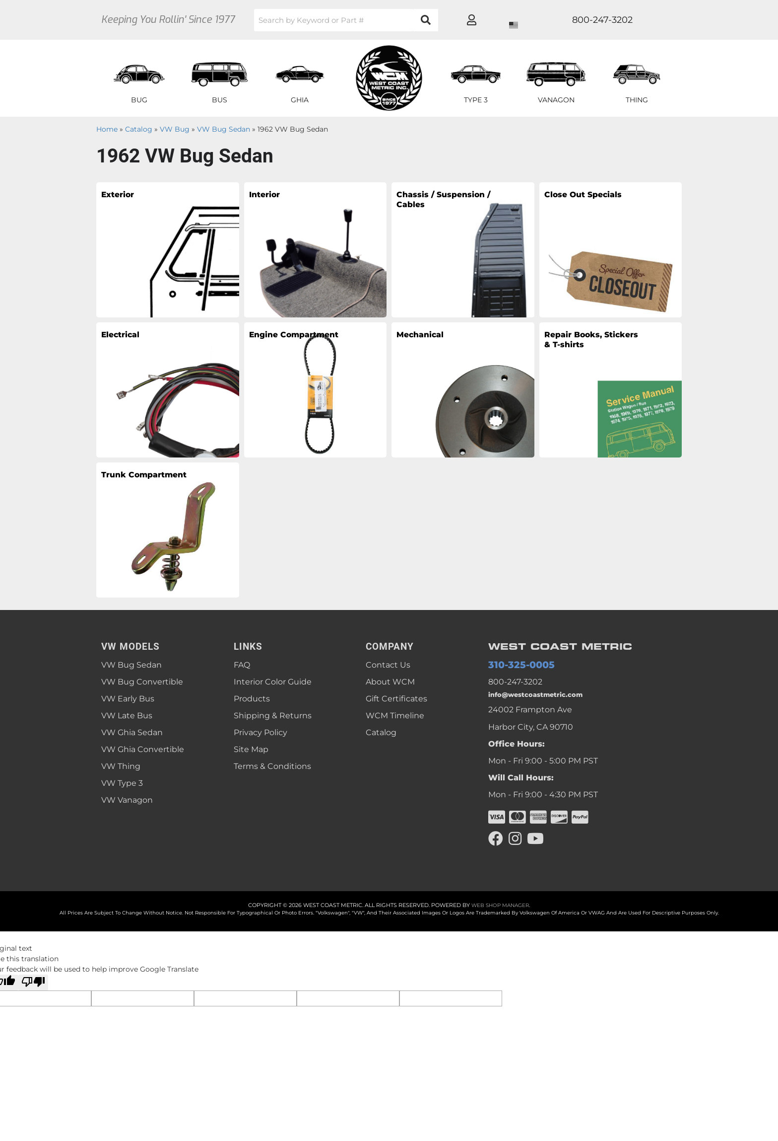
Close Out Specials (572, 204)
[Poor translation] (33, 989)
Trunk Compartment (142, 484)
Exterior (124, 196)
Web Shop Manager (500, 911)
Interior (271, 196)
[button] (381, 20)
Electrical (128, 336)
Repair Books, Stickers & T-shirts (584, 351)
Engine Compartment (290, 344)
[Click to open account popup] (645, 20)
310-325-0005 (514, 665)
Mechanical (429, 336)
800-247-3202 (515, 683)
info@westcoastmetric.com (543, 698)
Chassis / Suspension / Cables (433, 210)
